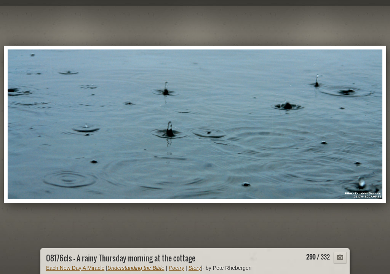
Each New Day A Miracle (75, 268)
